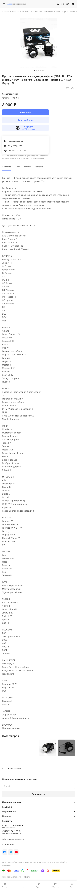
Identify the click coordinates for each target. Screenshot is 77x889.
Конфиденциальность (11, 877)
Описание (6, 167)
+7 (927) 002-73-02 (12, 831)
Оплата (27, 167)
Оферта (26, 877)
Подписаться (38, 794)
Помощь (6, 816)
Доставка (39, 167)
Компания (7, 807)
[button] (34, 70)
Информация (9, 811)
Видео (17, 167)
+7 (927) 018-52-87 (11, 825)
